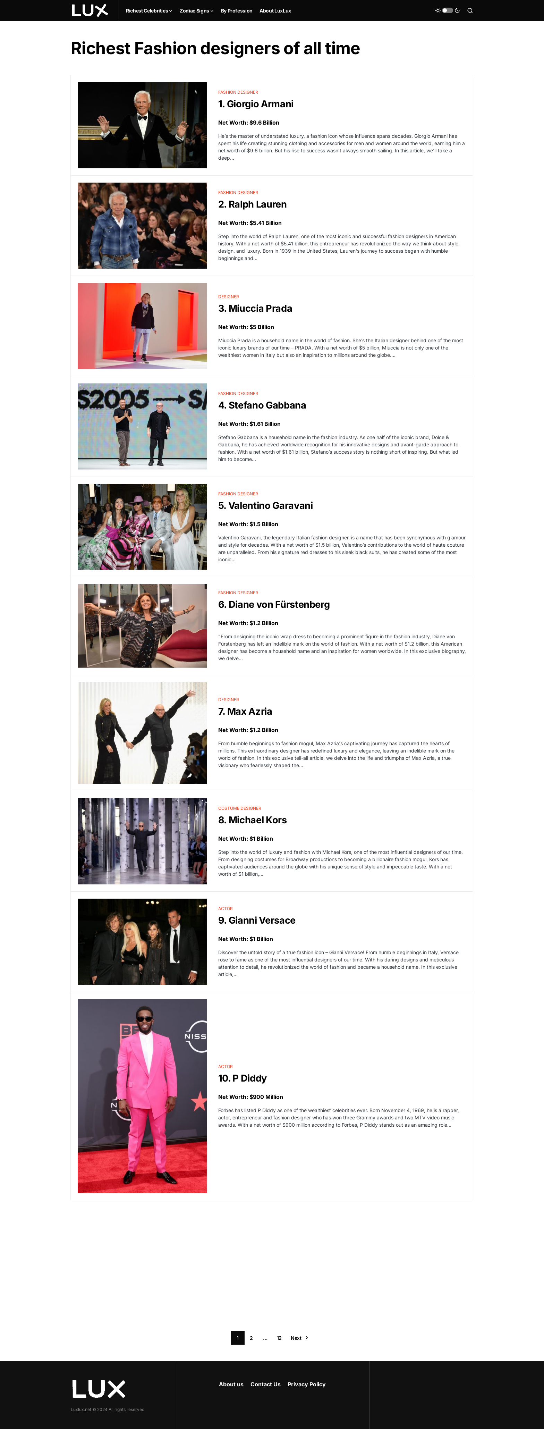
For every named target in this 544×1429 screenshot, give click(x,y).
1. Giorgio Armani (256, 104)
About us (231, 1384)
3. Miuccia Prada (255, 308)
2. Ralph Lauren (252, 204)
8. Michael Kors (252, 820)
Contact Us (265, 1384)
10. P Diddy (242, 1078)
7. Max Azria (245, 711)
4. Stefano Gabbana (262, 405)
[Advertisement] (272, 1265)
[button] (447, 10)
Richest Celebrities (147, 11)
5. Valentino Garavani (265, 505)
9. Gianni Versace (257, 920)
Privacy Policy (307, 1384)
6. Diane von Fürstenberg (274, 604)
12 (279, 1338)
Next (296, 1338)
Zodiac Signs (194, 11)
